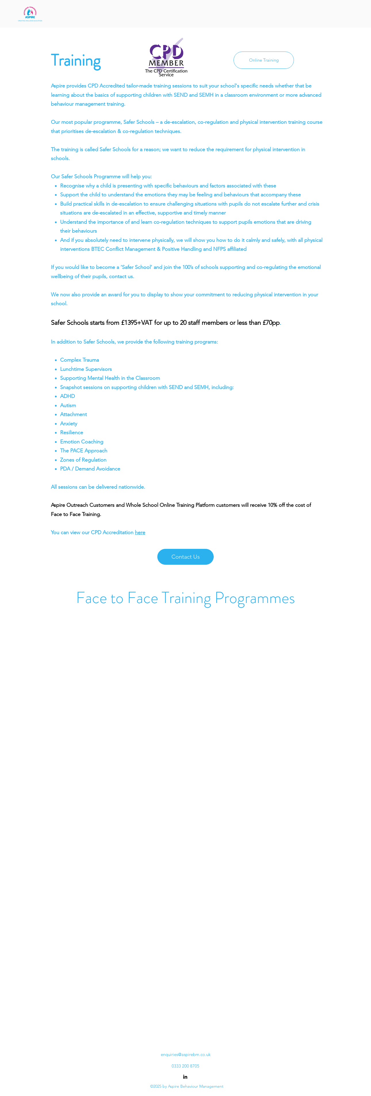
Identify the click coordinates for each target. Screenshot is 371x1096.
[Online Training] (264, 60)
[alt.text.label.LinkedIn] (185, 1077)
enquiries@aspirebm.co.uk (186, 1054)
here (140, 532)
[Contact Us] (185, 557)
